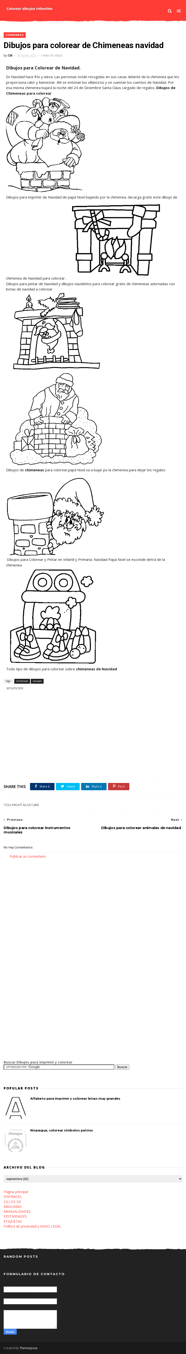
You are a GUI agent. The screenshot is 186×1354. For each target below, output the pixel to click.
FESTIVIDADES (15, 1216)
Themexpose (29, 1348)
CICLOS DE (12, 1201)
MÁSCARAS (13, 1206)
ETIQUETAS (13, 1221)
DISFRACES (13, 1196)
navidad (37, 681)
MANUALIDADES (17, 1211)
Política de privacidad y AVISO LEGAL (32, 1226)
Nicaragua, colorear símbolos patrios (61, 1130)
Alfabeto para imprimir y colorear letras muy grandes (75, 1098)
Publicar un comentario (28, 856)
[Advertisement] (60, 696)
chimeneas (15, 35)
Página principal (16, 1191)
